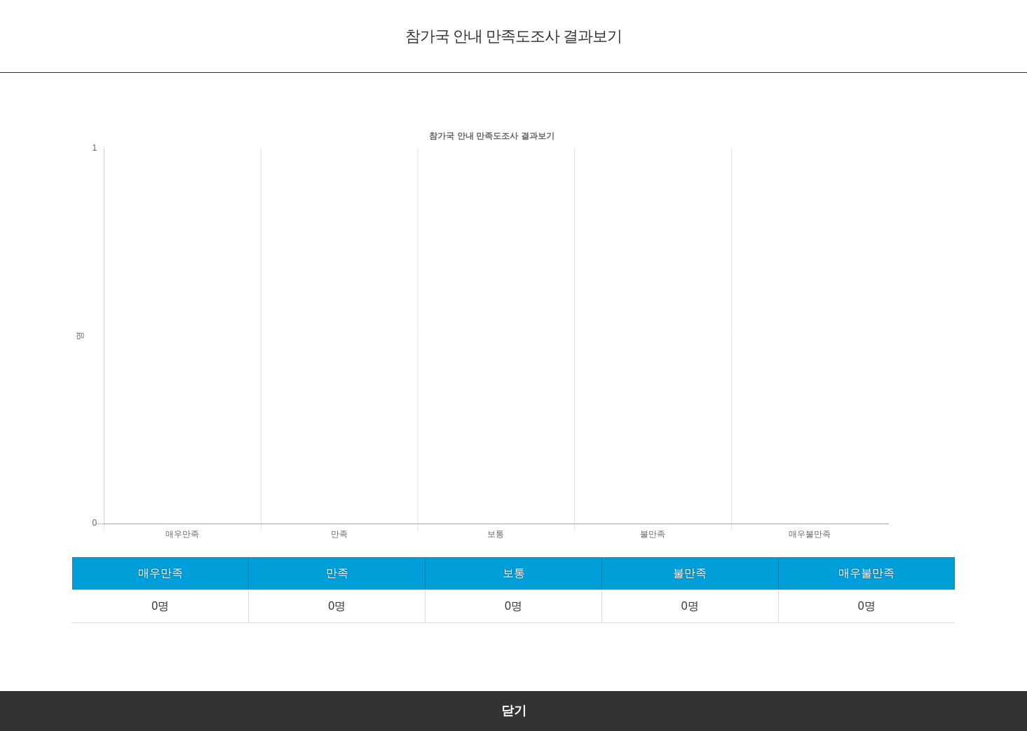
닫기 (513, 711)
